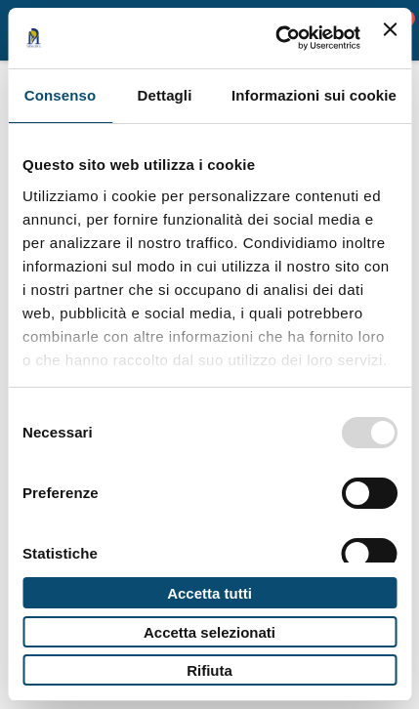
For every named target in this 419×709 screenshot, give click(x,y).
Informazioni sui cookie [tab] (314, 95)
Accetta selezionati (209, 632)
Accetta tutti (209, 593)
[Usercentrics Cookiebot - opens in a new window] (275, 38)
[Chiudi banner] (390, 38)
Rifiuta (209, 670)
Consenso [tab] (60, 95)
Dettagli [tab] (165, 95)
